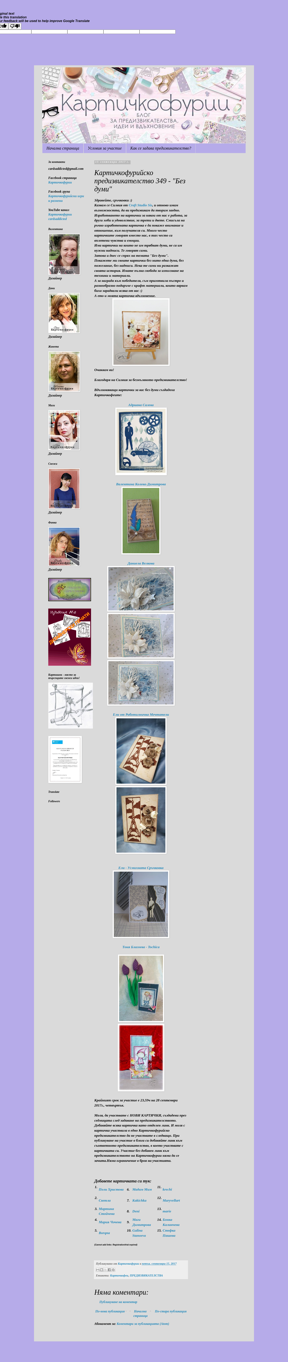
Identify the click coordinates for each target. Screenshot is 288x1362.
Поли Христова (111, 1189)
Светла (105, 1200)
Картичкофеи (119, 1275)
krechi (167, 1189)
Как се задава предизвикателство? (160, 148)
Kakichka (139, 1200)
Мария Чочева (110, 1222)
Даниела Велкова (141, 563)
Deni (136, 1211)
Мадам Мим (142, 1189)
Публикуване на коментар (118, 1302)
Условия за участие (105, 148)
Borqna (104, 1233)
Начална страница (62, 148)
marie (167, 1211)
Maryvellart (171, 1200)
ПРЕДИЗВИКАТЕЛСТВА (146, 1275)
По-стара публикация (171, 1311)
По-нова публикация (110, 1311)
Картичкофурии (60, 182)
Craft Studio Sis (140, 205)
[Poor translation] (14, 26)
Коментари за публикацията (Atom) (143, 1323)
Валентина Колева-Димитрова (141, 484)
